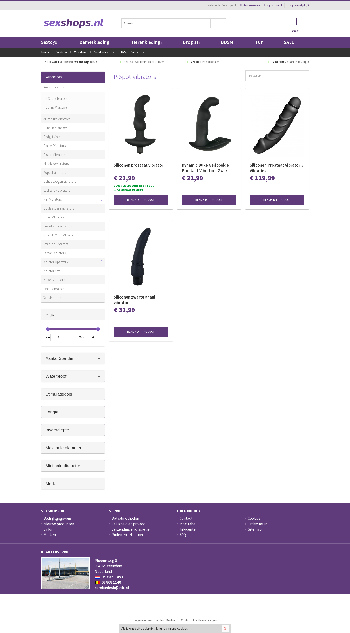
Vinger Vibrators (54, 280)
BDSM (228, 42)
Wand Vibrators (53, 289)
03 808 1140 (108, 582)
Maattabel (188, 523)
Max (81, 337)
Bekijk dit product (140, 200)
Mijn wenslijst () (298, 5)
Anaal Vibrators (53, 87)
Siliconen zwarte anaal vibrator (134, 299)
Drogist (191, 42)
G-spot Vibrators (54, 154)
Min (48, 337)
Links (48, 529)
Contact (186, 518)
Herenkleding (147, 42)
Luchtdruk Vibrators (56, 190)
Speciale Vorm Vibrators (59, 235)
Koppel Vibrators (54, 172)
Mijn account (273, 5)
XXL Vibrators (52, 298)
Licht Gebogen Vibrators (59, 181)
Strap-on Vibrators (55, 244)
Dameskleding (95, 42)
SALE (289, 42)
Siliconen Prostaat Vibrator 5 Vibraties (276, 167)
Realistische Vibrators (57, 226)
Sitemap (255, 529)
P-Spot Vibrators (56, 98)
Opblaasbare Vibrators (58, 208)
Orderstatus (257, 523)
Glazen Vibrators (54, 146)
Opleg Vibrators (53, 217)
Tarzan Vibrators (54, 253)
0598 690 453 (109, 576)
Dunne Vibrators (56, 107)
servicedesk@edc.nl (112, 587)
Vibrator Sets (51, 271)
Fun (260, 42)
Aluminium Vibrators (56, 119)
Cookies (254, 518)
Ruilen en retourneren (129, 534)
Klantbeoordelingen (205, 620)
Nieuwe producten (59, 523)
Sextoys (50, 42)
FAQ (183, 534)
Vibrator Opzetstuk (56, 262)
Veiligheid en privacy (128, 523)
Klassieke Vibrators (56, 163)
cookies (182, 628)
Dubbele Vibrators (55, 128)
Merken (50, 534)
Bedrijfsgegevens (57, 518)
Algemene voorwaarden (149, 620)
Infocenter (188, 529)
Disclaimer (172, 620)
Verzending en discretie (131, 529)
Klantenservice (250, 5)
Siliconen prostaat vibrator (138, 165)
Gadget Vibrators (54, 137)
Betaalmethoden (125, 518)
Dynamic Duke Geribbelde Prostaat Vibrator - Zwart (205, 167)
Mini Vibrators (52, 199)
